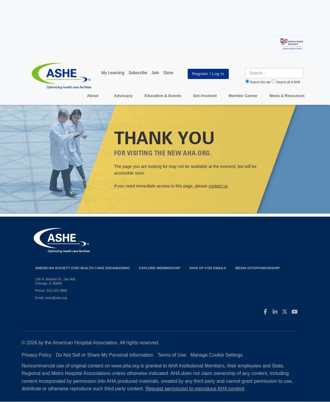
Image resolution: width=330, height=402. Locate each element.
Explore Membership (159, 268)
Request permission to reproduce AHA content (195, 388)
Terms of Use (172, 355)
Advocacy (123, 95)
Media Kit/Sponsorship (257, 268)
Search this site (260, 82)
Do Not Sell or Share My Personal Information (104, 355)
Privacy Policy (37, 355)
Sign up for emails (207, 268)
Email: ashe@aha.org (51, 298)
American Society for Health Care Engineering (82, 268)
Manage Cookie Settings (216, 355)
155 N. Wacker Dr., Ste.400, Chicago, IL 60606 (55, 281)
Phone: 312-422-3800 (51, 290)
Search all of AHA (288, 82)
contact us (218, 186)
